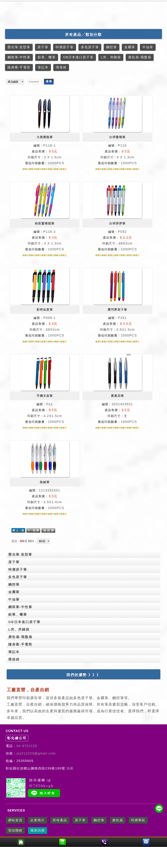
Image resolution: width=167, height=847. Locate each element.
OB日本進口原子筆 (84, 621)
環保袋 (84, 658)
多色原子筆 (84, 576)
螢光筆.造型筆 (84, 553)
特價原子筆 (84, 568)
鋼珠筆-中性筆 (84, 606)
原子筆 (84, 561)
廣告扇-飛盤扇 (84, 636)
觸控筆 (84, 583)
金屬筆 (84, 591)
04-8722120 (26, 746)
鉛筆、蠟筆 (84, 613)
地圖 (69, 768)
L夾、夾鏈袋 (84, 628)
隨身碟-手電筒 (84, 643)
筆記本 (84, 651)
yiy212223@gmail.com (36, 753)
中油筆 (84, 598)
